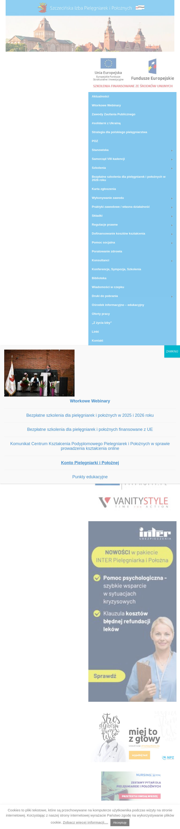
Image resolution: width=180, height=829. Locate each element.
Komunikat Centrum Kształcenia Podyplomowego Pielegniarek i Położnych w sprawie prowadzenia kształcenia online (90, 446)
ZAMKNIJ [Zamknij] (172, 351)
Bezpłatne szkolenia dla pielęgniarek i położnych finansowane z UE (90, 429)
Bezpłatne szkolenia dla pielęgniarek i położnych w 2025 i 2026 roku (90, 415)
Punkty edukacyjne (90, 476)
